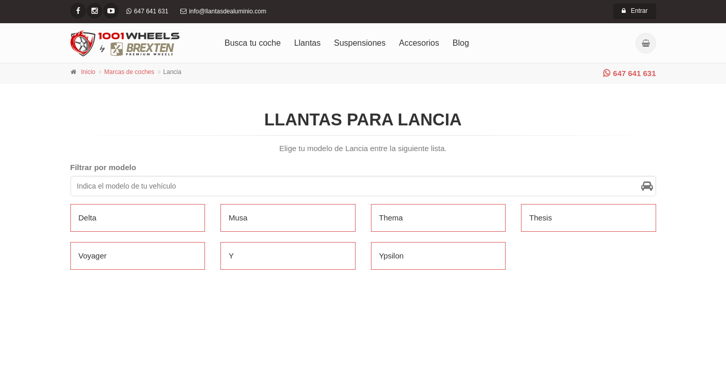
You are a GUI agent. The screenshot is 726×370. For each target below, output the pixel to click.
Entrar (635, 10)
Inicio (88, 72)
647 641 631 (629, 73)
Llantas (307, 43)
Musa (238, 217)
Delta (88, 217)
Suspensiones (360, 43)
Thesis (540, 217)
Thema (391, 217)
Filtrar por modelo (103, 167)
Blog (461, 43)
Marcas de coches (129, 72)
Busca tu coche (253, 43)
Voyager (93, 255)
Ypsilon (391, 255)
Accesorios (419, 43)
